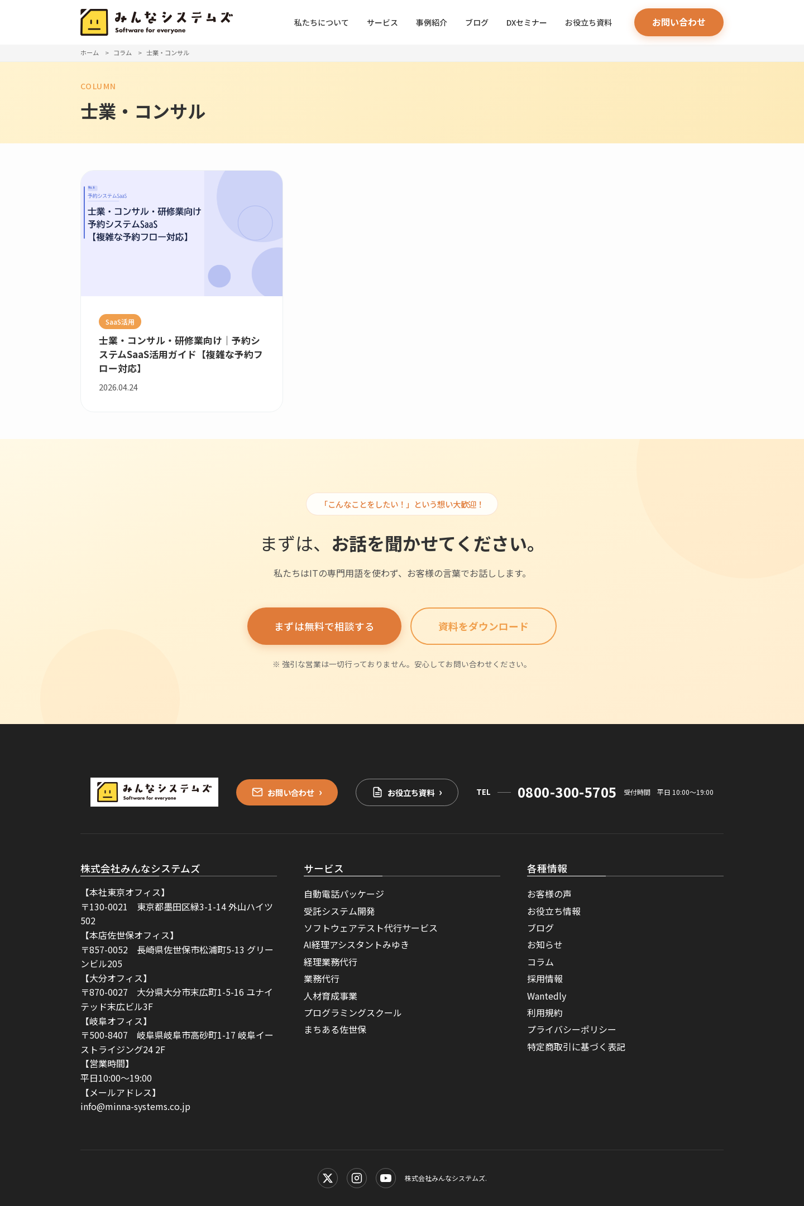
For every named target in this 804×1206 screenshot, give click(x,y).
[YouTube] (386, 1178)
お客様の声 (549, 893)
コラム (122, 52)
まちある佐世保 (335, 1029)
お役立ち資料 (588, 22)
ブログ (477, 22)
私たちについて (321, 22)
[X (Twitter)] (328, 1178)
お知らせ (545, 944)
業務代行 (321, 978)
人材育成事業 (330, 995)
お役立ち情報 (554, 911)
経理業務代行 (330, 961)
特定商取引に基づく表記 (576, 1046)
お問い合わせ (679, 21)
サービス (382, 22)
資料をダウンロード (483, 626)
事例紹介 (431, 22)
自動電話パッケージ (344, 893)
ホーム (89, 52)
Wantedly (546, 995)
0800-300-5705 (567, 792)
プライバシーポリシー (571, 1029)
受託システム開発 (339, 911)
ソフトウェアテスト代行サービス (371, 927)
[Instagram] (357, 1178)
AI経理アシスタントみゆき (356, 944)
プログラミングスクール (353, 1012)
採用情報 (545, 978)
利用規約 (545, 1012)
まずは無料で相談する (324, 626)
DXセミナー (526, 22)
